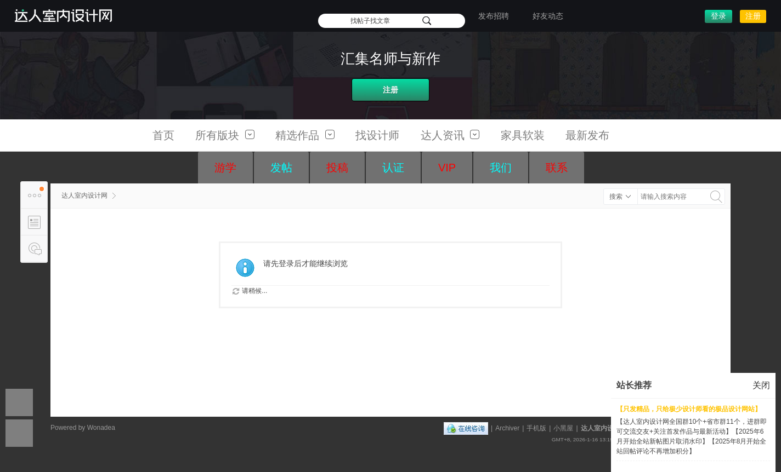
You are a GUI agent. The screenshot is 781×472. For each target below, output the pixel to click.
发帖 (281, 168)
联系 (557, 168)
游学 (225, 168)
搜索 (615, 196)
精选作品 (305, 135)
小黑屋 (563, 428)
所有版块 (224, 135)
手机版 (536, 428)
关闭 (761, 385)
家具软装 (523, 135)
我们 (501, 168)
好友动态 (548, 15)
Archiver (507, 428)
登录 (718, 15)
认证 (393, 168)
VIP (447, 168)
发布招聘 (493, 15)
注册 (753, 15)
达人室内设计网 (84, 195)
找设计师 (377, 135)
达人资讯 (450, 135)
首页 (163, 135)
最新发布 (587, 135)
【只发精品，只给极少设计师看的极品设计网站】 (688, 409)
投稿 (337, 168)
